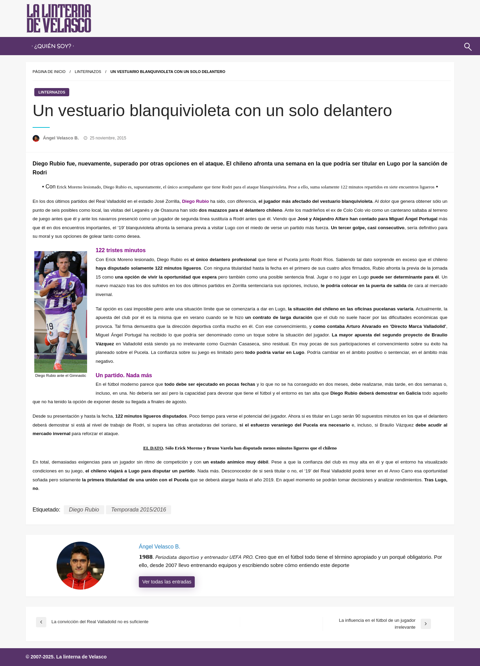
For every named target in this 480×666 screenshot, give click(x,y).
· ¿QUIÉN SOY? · (53, 46)
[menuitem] (53, 46)
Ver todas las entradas (166, 581)
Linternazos (88, 72)
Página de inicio (49, 72)
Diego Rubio (84, 510)
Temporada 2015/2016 (138, 510)
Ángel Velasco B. (61, 137)
